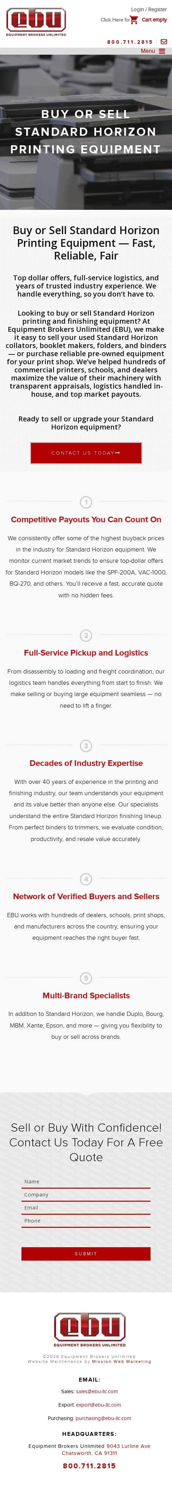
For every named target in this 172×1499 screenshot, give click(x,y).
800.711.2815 (130, 42)
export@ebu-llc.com (98, 1405)
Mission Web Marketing (122, 1361)
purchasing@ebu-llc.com (103, 1418)
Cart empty (154, 20)
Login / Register (149, 10)
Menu (154, 51)
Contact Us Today (86, 453)
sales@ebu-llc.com (97, 1392)
